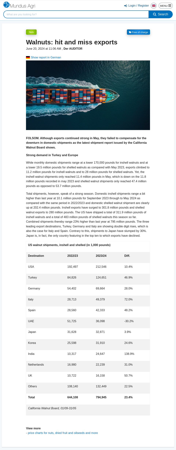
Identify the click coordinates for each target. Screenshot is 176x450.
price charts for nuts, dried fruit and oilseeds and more (63, 432)
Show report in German (43, 57)
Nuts (31, 32)
